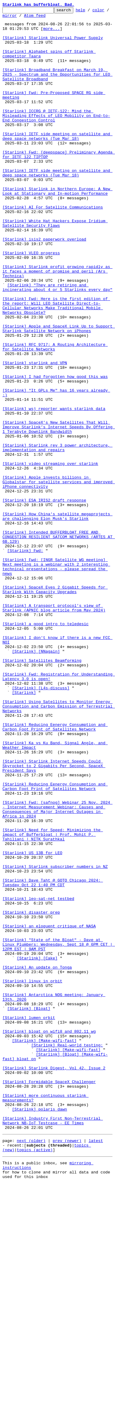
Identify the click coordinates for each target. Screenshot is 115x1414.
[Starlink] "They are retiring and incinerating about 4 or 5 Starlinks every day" (57, 343)
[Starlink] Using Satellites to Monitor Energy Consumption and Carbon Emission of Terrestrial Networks (58, 846)
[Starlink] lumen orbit (28, 1220)
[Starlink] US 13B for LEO (32, 1022)
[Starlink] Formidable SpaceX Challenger (49, 1297)
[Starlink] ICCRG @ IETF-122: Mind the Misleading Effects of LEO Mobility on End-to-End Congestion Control (56, 137)
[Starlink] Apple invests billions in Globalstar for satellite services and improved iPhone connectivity (58, 577)
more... (51, 33)
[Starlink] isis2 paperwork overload (44, 285)
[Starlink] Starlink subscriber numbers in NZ (55, 1038)
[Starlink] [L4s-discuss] (40, 824)
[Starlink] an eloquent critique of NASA (49, 1110)
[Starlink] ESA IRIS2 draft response (44, 599)
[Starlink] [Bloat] (28, 1209)
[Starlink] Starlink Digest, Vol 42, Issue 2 (53, 1280)
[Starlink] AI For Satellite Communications (52, 247)
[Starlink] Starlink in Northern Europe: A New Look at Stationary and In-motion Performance (57, 228)
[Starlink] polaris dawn (39, 1329)
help (90, 11)
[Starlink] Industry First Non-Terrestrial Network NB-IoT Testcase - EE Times (52, 1343)
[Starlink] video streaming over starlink (50, 555)
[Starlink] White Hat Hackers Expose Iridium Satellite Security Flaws (55, 266)
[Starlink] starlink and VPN (34, 434)
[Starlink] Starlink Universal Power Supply (52, 44)
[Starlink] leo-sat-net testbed (38, 1077)
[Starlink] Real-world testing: (67, 1253)
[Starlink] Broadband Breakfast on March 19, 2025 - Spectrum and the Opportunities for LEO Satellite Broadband (57, 88)
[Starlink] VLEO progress (31, 302)
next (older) (31, 1366)
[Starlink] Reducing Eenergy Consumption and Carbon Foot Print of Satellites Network (55, 870)
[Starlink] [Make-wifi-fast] (44, 1247)
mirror (28, 18)
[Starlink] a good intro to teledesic (45, 747)
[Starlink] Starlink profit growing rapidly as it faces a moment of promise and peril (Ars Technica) (57, 324)
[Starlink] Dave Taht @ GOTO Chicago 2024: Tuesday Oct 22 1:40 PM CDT (52, 1057)
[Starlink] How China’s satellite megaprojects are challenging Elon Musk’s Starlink (57, 618)
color (8, 18)
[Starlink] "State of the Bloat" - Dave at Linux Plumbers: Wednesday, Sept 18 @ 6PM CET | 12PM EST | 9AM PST (58, 1132)
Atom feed (54, 18)
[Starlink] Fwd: (25, 659)
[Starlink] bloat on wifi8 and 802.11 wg (49, 1236)
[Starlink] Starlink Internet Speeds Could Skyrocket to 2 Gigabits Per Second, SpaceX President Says (53, 917)
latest (96, 1366)
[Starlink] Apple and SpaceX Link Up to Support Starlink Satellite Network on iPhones (58, 392)
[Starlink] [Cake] (37, 1148)
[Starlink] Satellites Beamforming (41, 791)
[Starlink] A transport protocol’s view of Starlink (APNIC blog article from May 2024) (53, 728)
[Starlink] (24, 829)
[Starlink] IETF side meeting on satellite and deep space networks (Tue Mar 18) (57, 162)
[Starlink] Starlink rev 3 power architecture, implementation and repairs (57, 535)
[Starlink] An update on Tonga (37, 1159)
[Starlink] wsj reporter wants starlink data (53, 489)
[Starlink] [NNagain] (36, 780)
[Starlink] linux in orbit (32, 1176)
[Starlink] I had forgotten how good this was (55, 450)
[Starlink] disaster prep (31, 1093)
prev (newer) (67, 1366)
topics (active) (35, 1377)
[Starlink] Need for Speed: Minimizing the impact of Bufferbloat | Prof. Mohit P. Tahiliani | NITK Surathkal (52, 1000)
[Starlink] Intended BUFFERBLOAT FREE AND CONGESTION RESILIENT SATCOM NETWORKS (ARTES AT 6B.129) (58, 643)
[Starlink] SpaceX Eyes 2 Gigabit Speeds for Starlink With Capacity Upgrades (55, 706)
